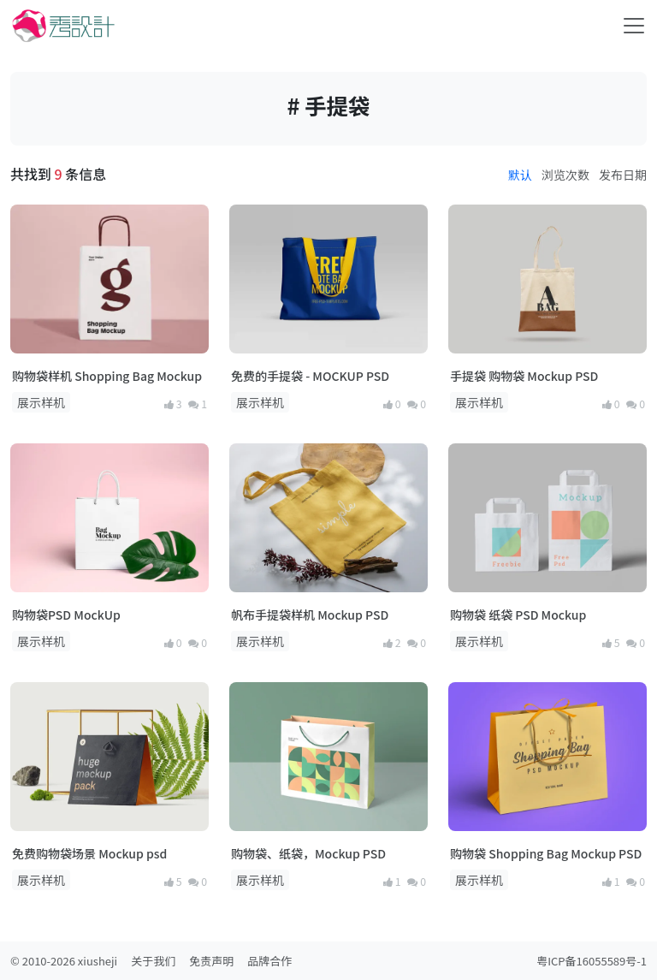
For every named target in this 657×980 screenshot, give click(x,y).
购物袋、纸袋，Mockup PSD (308, 853)
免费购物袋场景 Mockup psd (89, 853)
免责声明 (211, 961)
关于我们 (153, 961)
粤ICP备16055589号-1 (591, 961)
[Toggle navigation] (634, 26)
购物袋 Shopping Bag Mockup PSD (546, 853)
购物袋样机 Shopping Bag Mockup (107, 375)
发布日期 (623, 174)
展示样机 (41, 402)
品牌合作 (269, 961)
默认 (520, 174)
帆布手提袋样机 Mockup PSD (309, 614)
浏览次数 (565, 174)
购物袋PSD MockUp (66, 614)
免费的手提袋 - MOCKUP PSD (310, 375)
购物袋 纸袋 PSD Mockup (518, 614)
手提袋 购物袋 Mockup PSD (524, 375)
